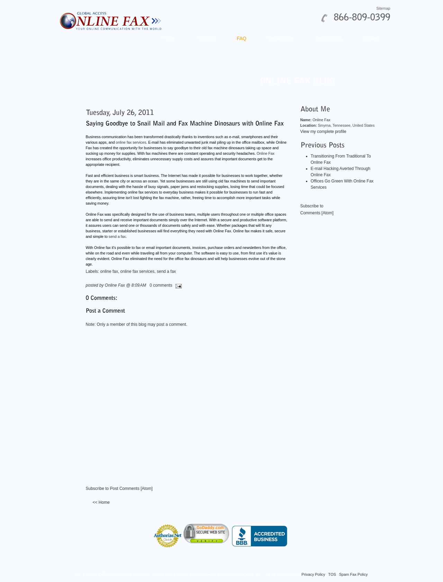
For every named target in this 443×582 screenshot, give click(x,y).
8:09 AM (139, 285)
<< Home (101, 502)
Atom (147, 488)
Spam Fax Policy (353, 574)
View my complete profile (323, 131)
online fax (109, 271)
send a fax (117, 236)
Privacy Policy (313, 574)
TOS (332, 574)
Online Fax (266, 153)
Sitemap (383, 8)
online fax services (131, 142)
